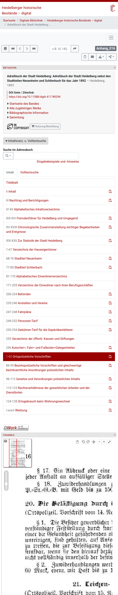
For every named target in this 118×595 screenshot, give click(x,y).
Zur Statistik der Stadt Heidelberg (34, 240)
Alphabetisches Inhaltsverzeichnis (33, 209)
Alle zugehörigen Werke (25, 108)
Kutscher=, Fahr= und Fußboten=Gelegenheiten (40, 347)
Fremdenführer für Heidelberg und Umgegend (42, 218)
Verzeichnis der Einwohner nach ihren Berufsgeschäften (49, 285)
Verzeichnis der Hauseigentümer (31, 249)
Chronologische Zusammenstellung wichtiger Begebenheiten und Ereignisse (53, 229)
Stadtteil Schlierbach (24, 267)
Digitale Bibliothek (31, 20)
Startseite (9, 20)
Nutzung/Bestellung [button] (45, 126)
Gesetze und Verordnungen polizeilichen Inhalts (43, 379)
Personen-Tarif (22, 321)
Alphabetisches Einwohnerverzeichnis (36, 276)
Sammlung (16, 117)
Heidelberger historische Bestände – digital (74, 20)
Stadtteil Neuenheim (24, 258)
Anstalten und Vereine (26, 303)
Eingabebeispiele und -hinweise (58, 161)
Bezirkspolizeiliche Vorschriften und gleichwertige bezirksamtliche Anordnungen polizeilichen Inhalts (43, 368)
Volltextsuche (29, 172)
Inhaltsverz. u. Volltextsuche (26, 141)
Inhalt (10, 172)
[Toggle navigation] (111, 37)
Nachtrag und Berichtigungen (27, 200)
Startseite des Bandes (24, 103)
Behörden (18, 294)
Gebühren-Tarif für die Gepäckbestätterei (39, 330)
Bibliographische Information (28, 113)
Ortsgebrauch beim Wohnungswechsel (38, 401)
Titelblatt (12, 182)
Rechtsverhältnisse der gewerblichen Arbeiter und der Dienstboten (48, 390)
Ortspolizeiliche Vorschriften (28, 356)
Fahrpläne (18, 312)
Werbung (16, 410)
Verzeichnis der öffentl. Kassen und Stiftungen (40, 339)
